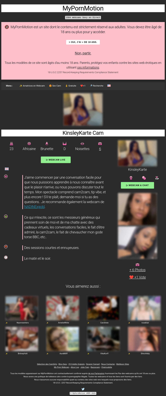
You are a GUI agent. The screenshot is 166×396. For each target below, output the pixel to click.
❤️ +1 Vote (137, 277)
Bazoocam (95, 367)
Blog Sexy (62, 364)
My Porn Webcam (61, 367)
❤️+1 (82, 85)
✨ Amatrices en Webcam (32, 85)
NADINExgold (34, 207)
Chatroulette (106, 367)
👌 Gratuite (70, 85)
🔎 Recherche (96, 85)
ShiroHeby (145, 353)
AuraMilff (64, 353)
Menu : (9, 85)
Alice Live (75, 367)
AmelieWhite (63, 323)
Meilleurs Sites (122, 364)
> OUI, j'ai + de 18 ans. (83, 42)
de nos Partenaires (96, 373)
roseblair (145, 323)
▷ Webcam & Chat (137, 185)
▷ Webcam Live (55, 160)
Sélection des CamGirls (47, 364)
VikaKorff (104, 353)
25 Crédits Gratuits (76, 364)
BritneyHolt (22, 353)
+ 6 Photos (137, 270)
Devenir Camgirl (93, 364)
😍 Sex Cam (55, 85)
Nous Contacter (108, 364)
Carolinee (104, 323)
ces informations (88, 67)
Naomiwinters (23, 323)
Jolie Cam (84, 367)
